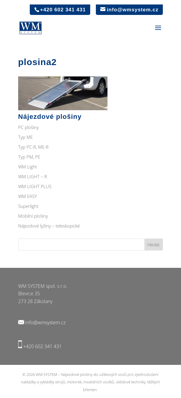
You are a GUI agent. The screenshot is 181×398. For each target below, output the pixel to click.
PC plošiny (28, 127)
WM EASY (27, 196)
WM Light (27, 167)
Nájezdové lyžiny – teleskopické (49, 226)
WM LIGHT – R (32, 176)
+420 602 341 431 (42, 346)
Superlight (28, 206)
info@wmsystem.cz (45, 322)
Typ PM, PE (29, 157)
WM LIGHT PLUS (35, 186)
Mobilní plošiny (33, 216)
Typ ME (25, 137)
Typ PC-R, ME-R (33, 147)
